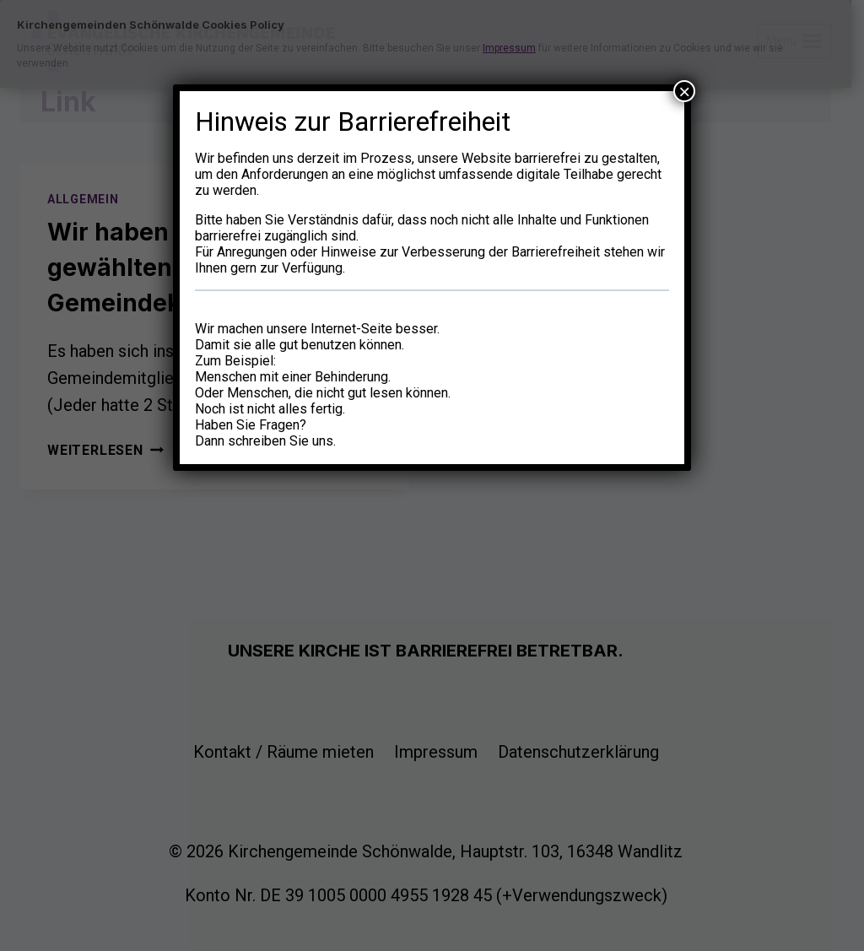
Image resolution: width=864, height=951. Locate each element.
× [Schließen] (684, 91)
